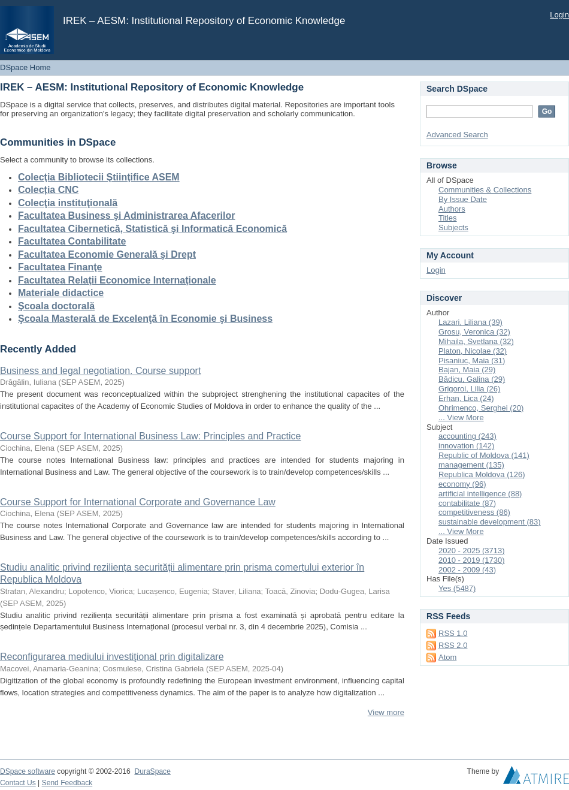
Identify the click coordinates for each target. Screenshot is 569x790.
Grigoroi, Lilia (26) (469, 388)
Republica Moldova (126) (481, 474)
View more (386, 712)
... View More (461, 417)
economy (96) (462, 484)
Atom (447, 657)
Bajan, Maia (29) (466, 369)
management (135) (471, 464)
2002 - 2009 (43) (467, 569)
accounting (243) (467, 436)
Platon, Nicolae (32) (472, 350)
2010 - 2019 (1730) (471, 560)
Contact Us (18, 783)
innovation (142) (466, 445)
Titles (447, 217)
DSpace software (27, 771)
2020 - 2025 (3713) (471, 550)
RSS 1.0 (452, 633)
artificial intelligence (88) (480, 493)
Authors (451, 208)
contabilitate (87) (467, 503)
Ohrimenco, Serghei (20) (480, 407)
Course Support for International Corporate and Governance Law (138, 502)
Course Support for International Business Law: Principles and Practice (150, 436)
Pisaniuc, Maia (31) (471, 360)
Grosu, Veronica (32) (474, 331)
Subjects (453, 227)
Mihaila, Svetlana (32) (476, 341)
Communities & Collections (484, 189)
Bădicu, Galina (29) (471, 379)
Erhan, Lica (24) (466, 398)
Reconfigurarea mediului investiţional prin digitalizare (112, 657)
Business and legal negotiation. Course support (100, 371)
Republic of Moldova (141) (483, 455)
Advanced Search (457, 134)
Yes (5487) (457, 588)
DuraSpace (152, 771)
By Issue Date (462, 199)
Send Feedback (67, 783)
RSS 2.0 (452, 645)
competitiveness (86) (474, 512)
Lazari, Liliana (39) (470, 322)
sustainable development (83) (489, 521)
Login (559, 14)
